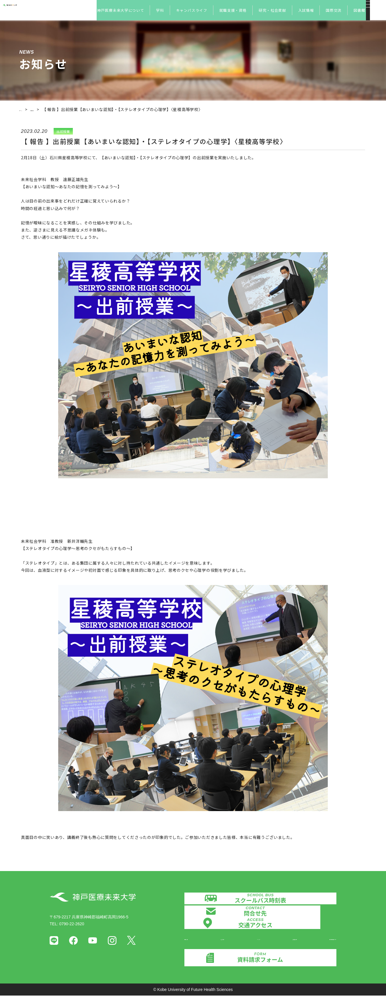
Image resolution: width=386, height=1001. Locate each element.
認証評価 (221, 942)
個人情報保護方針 (320, 942)
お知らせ (48, 109)
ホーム (25, 109)
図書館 (359, 10)
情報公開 (192, 942)
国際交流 (334, 10)
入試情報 (306, 10)
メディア (250, 942)
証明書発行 (281, 942)
